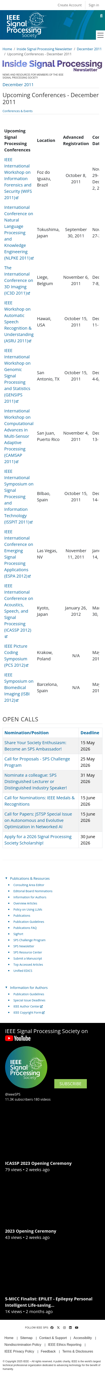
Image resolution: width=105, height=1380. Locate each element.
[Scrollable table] (51, 415)
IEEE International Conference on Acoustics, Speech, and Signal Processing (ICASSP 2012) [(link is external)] (18, 611)
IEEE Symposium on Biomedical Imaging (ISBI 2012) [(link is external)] (19, 687)
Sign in (94, 5)
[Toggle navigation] (100, 35)
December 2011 (89, 49)
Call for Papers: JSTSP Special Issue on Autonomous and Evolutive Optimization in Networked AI (38, 820)
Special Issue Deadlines (29, 1000)
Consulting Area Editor (29, 885)
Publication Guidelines (29, 922)
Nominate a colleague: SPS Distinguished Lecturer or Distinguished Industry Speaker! (35, 781)
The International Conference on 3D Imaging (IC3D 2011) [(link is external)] (18, 280)
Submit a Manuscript (28, 958)
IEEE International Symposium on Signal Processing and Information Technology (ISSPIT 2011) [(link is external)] (19, 496)
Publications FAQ (25, 928)
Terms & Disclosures (77, 1351)
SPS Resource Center (28, 952)
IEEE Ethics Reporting (64, 1344)
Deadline (89, 733)
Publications (22, 916)
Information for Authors (30, 897)
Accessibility (83, 1338)
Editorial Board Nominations (33, 891)
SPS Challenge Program (30, 940)
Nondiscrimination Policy (22, 1344)
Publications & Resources (30, 878)
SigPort (18, 934)
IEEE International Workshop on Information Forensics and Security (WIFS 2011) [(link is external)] (18, 178)
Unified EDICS (23, 971)
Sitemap (26, 1338)
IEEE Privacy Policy (19, 1351)
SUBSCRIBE (71, 1083)
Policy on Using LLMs (28, 909)
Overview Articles (25, 903)
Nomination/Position (26, 733)
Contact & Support (53, 1338)
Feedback (48, 1351)
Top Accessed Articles (28, 965)
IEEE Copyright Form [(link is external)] (29, 1012)
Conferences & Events (18, 111)
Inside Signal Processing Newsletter (44, 49)
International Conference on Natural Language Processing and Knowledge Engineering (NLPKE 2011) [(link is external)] (19, 232)
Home (7, 49)
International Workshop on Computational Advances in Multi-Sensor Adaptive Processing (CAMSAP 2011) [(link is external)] (19, 436)
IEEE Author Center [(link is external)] (28, 1006)
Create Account (70, 5)
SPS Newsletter (24, 946)
